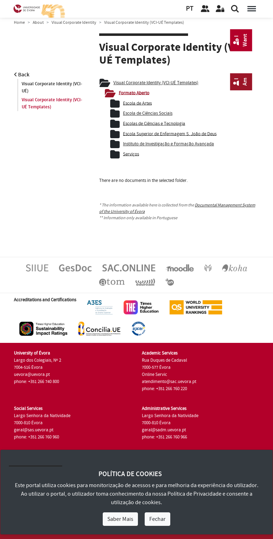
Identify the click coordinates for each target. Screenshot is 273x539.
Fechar (157, 519)
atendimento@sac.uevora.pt (169, 381)
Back (22, 74)
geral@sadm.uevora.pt (164, 430)
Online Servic (154, 374)
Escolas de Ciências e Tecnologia (154, 123)
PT (189, 8)
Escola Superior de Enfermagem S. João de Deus (169, 133)
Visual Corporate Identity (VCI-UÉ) (52, 87)
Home (19, 22)
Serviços (131, 154)
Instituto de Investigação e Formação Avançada (168, 144)
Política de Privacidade (194, 493)
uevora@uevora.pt (32, 374)
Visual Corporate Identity (74, 22)
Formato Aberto (134, 93)
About (38, 22)
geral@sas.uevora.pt (33, 430)
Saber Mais (120, 519)
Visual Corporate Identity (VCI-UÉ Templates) (52, 103)
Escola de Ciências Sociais (147, 113)
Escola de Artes (137, 103)
